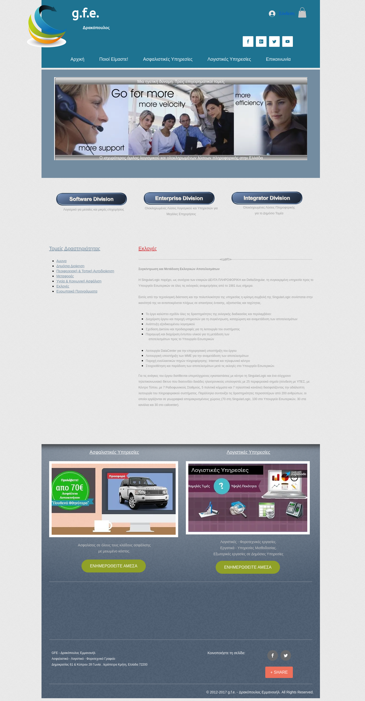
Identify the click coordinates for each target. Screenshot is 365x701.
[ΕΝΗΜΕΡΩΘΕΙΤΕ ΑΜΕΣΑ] (114, 566)
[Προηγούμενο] (61, 118)
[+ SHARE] (279, 672)
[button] (302, 12)
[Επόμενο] (300, 118)
